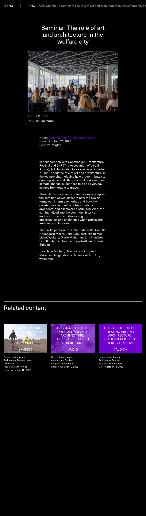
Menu (8, 5)
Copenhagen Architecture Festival (72, 137)
